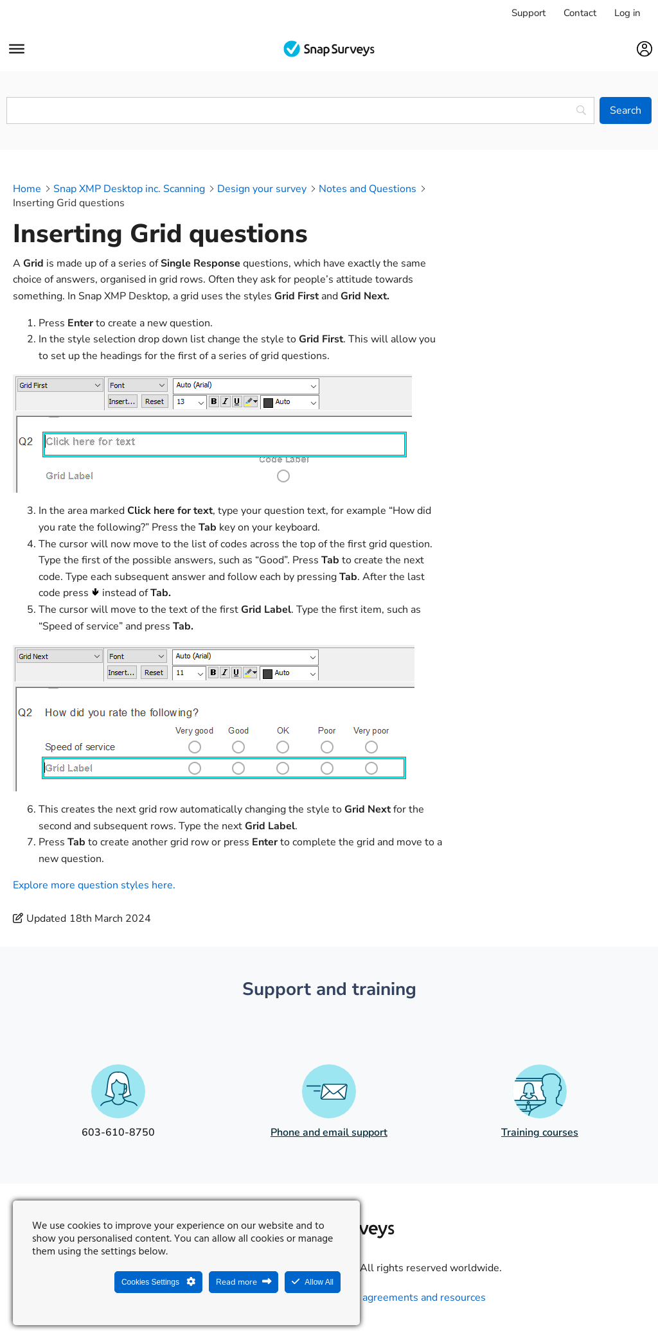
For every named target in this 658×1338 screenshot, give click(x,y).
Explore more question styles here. (94, 885)
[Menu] (16, 48)
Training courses (539, 1132)
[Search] (626, 110)
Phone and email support (329, 1132)
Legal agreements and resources (410, 1297)
